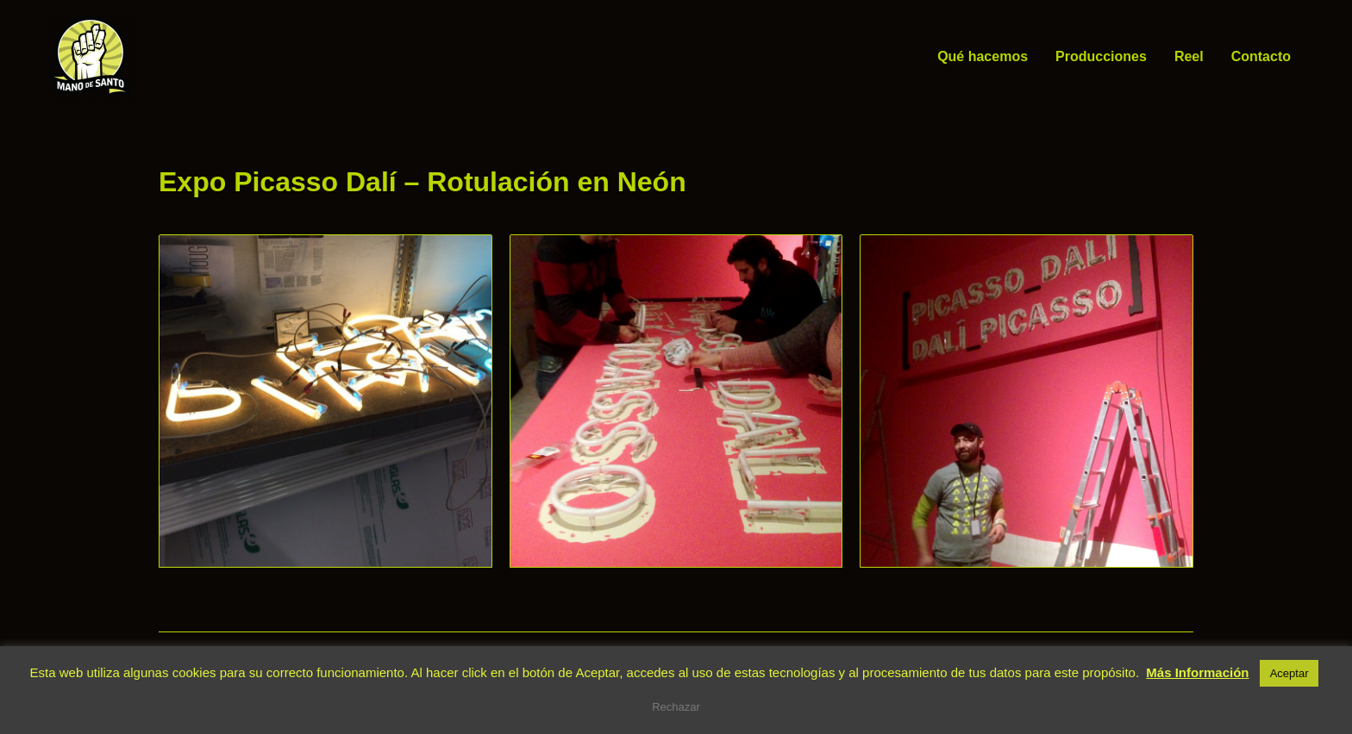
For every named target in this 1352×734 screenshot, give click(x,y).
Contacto (1261, 56)
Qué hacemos (982, 56)
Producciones (1101, 56)
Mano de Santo (159, 56)
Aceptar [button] (1289, 673)
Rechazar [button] (676, 706)
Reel (1189, 56)
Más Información (1197, 672)
